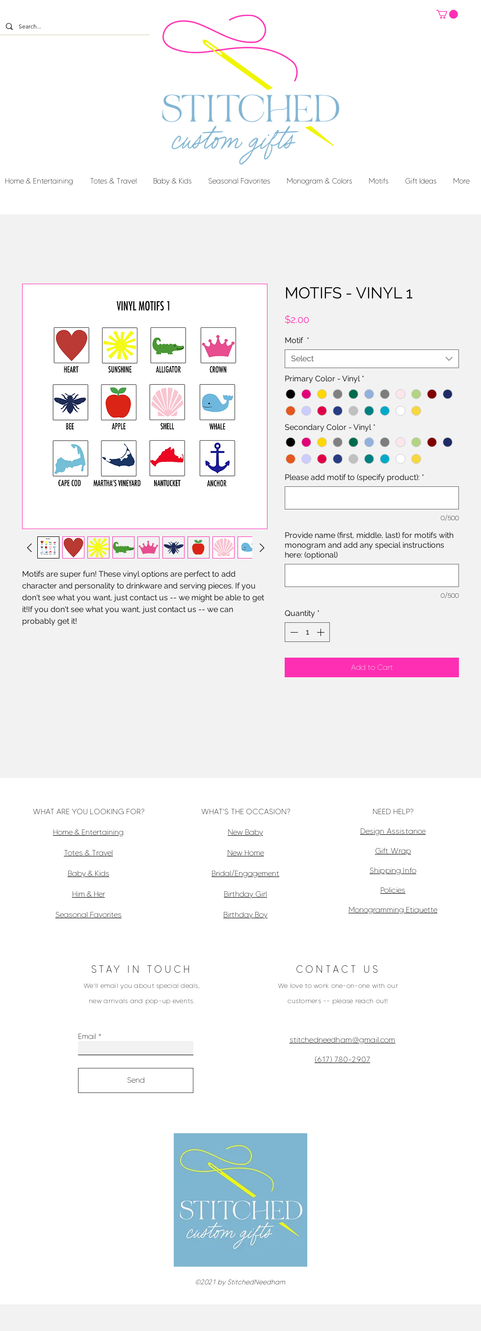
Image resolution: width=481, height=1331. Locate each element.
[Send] (135, 1080)
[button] (447, 14)
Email (87, 1036)
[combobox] (372, 358)
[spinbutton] (307, 632)
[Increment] (321, 632)
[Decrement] (293, 632)
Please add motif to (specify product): (354, 477)
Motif (297, 340)
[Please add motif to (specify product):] (371, 498)
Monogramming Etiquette (392, 909)
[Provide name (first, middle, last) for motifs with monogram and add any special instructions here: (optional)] (371, 575)
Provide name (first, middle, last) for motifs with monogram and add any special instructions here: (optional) (369, 545)
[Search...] (74, 27)
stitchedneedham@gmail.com (343, 1039)
